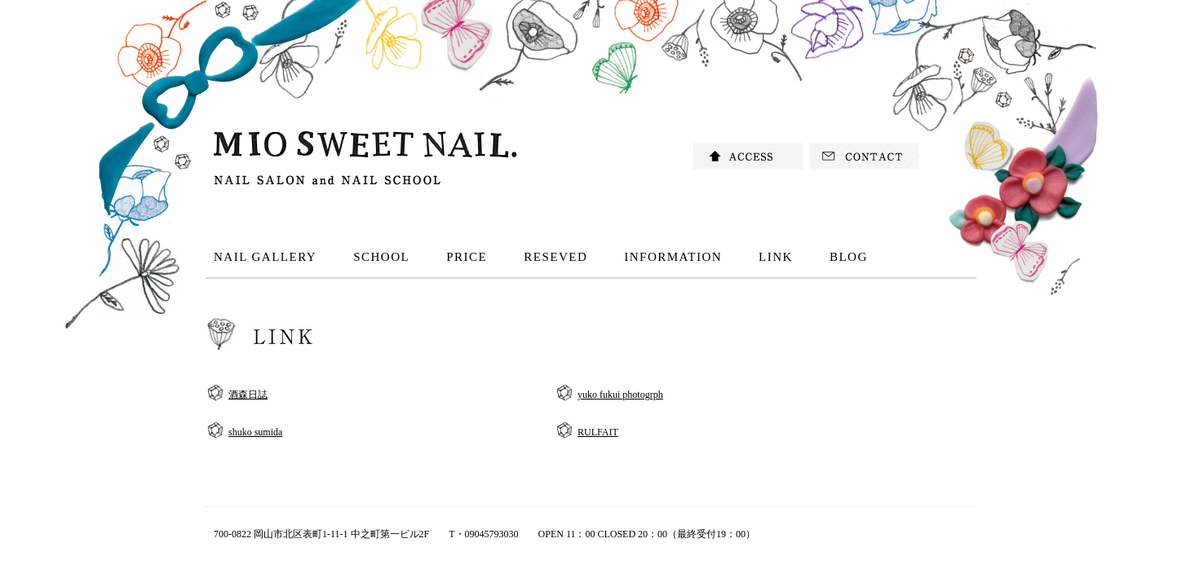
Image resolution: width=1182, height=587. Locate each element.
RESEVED (555, 256)
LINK (776, 256)
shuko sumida (255, 432)
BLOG (849, 256)
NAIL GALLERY (265, 256)
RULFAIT (598, 432)
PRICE (466, 256)
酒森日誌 (248, 394)
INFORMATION (673, 256)
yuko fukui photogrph (620, 394)
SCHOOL (381, 256)
